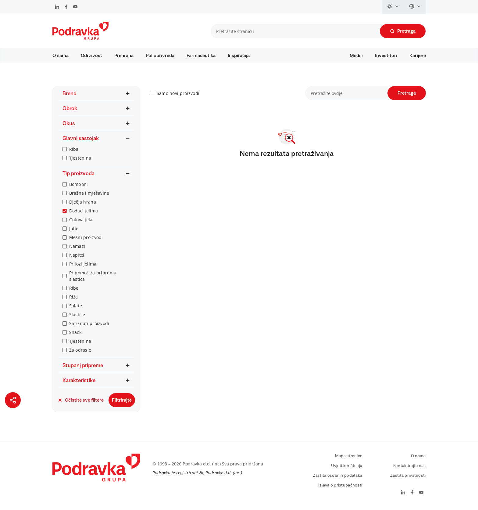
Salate (75, 306)
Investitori (386, 55)
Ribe (74, 288)
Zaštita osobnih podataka (337, 475)
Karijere (417, 55)
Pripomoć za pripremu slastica (93, 276)
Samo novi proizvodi (178, 93)
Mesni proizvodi (86, 237)
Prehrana (124, 55)
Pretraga (403, 31)
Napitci (76, 255)
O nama (60, 55)
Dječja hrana (82, 202)
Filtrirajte (122, 400)
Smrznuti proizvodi (89, 323)
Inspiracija (239, 55)
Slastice (77, 314)
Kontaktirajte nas (409, 466)
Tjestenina (80, 158)
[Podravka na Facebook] (66, 7)
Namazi (77, 246)
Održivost (91, 55)
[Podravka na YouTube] (75, 7)
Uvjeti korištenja (346, 466)
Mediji (356, 55)
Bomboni (78, 184)
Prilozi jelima (83, 264)
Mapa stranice (348, 456)
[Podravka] (80, 38)
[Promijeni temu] (393, 7)
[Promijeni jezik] (415, 7)
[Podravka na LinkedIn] (57, 7)
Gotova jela (81, 219)
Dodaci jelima (83, 211)
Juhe (74, 228)
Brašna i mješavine (89, 193)
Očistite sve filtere (81, 400)
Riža (73, 297)
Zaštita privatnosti (408, 475)
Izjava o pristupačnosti (340, 485)
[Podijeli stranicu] (13, 400)
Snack (75, 332)
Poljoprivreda (160, 55)
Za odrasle (80, 350)
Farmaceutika (201, 55)
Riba (74, 149)
